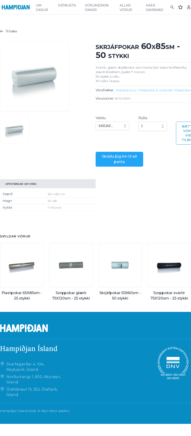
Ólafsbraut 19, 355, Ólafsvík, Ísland (32, 392)
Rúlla (142, 118)
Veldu (101, 118)
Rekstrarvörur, (126, 90)
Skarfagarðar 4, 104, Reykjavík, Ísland (25, 367)
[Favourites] (180, 7)
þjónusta (67, 5)
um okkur (42, 7)
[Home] (16, 7)
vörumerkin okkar (97, 7)
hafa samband (154, 7)
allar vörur (126, 7)
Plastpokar (182, 90)
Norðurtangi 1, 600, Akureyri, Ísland (33, 379)
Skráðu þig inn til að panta (119, 159)
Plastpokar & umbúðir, (155, 90)
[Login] (189, 7)
